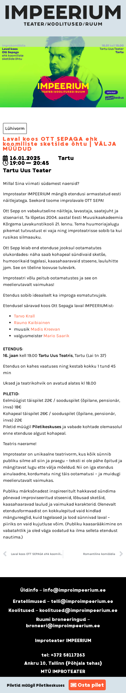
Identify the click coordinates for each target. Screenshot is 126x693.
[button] (62, 38)
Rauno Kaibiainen (32, 322)
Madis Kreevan (45, 329)
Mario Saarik (56, 335)
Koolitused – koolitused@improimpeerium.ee (63, 610)
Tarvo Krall (24, 316)
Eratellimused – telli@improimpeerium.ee (63, 601)
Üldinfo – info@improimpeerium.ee (63, 590)
